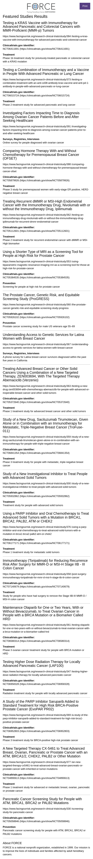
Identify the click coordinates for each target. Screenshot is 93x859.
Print (84, 6)
